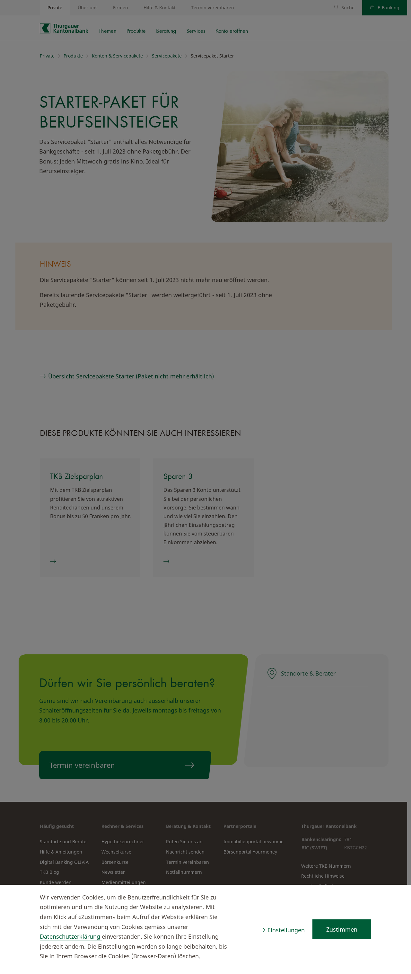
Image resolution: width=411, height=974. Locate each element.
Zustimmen (341, 929)
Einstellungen (286, 930)
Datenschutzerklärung (71, 936)
